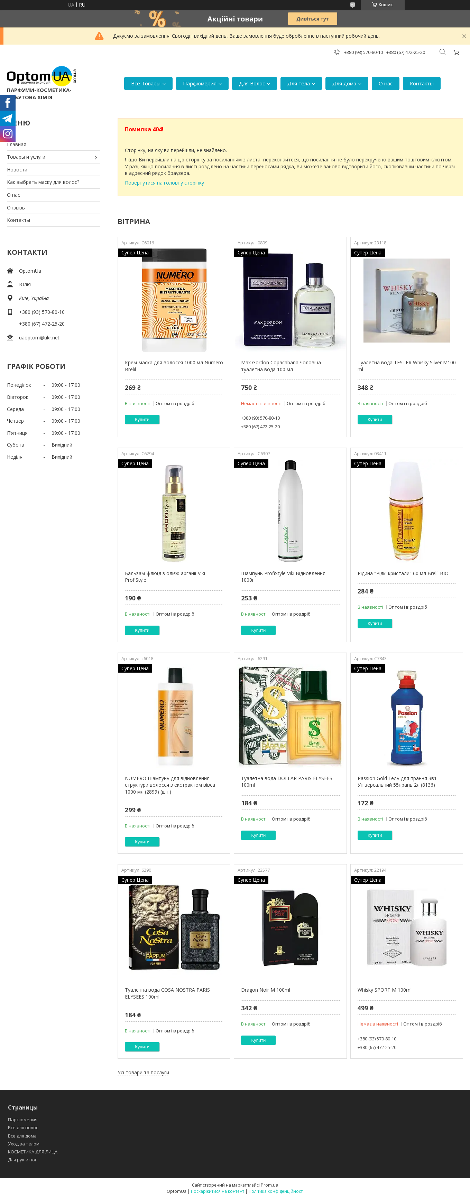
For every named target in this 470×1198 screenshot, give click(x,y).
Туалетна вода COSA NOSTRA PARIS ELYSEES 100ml (167, 993)
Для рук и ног (22, 1160)
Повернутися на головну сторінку (164, 182)
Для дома (344, 83)
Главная (16, 144)
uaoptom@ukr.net (39, 337)
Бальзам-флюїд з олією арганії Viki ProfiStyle (165, 576)
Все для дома (22, 1136)
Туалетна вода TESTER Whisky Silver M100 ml (407, 366)
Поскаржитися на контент (217, 1191)
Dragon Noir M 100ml (265, 989)
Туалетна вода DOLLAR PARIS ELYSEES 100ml (286, 781)
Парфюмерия (199, 83)
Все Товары (145, 83)
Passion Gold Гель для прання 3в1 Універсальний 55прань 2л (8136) (397, 781)
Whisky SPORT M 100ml (385, 989)
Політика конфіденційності (276, 1191)
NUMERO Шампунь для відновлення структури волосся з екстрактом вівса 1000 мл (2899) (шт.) (170, 785)
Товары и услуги (26, 156)
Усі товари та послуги (143, 1072)
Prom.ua (269, 1185)
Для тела (298, 83)
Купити (142, 419)
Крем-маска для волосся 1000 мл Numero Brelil (174, 366)
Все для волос (23, 1127)
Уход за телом (23, 1144)
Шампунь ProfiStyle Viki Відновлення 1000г (283, 576)
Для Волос (252, 83)
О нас (386, 83)
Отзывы (16, 207)
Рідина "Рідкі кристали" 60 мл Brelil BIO (403, 573)
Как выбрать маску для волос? (43, 182)
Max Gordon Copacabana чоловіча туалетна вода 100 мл (281, 366)
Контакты (422, 83)
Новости (17, 169)
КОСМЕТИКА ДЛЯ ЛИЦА (32, 1152)
